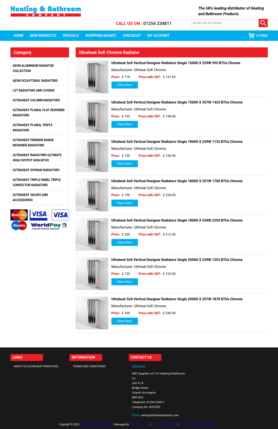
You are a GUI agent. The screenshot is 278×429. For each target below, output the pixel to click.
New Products (43, 35)
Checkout (132, 35)
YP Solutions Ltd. (139, 424)
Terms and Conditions (89, 366)
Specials (71, 35)
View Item (124, 85)
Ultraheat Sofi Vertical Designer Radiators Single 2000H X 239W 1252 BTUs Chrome (177, 260)
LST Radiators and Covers (34, 90)
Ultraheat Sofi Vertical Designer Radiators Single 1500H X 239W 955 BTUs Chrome (176, 63)
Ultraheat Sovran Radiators (36, 170)
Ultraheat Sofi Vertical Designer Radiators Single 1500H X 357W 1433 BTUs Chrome (177, 102)
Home (18, 35)
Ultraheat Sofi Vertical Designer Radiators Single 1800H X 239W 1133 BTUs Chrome (177, 142)
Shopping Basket (100, 35)
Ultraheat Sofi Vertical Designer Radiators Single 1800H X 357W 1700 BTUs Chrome (177, 181)
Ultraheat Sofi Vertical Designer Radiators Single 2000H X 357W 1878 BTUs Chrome (177, 299)
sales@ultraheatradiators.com (160, 415)
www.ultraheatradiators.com (96, 424)
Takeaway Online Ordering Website (199, 424)
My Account (158, 35)
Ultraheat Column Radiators (36, 100)
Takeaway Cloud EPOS (164, 424)
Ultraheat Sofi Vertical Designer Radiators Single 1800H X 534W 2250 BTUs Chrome (177, 220)
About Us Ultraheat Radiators (36, 366)
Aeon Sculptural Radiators (35, 80)
